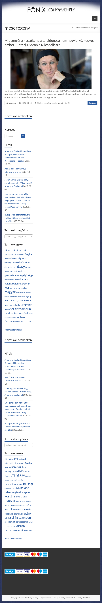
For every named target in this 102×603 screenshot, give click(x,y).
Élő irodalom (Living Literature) (50, 103)
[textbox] (19, 236)
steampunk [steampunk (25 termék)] (25, 309)
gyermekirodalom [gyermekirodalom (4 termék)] (17, 271)
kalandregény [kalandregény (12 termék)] (12, 283)
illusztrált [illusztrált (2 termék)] (11, 279)
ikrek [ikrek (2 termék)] (6, 279)
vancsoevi (12, 103)
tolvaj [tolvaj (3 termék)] (31, 313)
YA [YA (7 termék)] (22, 321)
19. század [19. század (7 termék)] (10, 250)
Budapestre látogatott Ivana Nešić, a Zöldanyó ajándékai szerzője (17, 217)
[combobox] (19, 236)
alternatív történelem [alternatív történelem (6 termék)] (14, 254)
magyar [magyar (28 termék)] (10, 292)
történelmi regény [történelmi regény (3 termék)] (11, 318)
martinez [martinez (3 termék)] (13, 297)
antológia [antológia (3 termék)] (8, 259)
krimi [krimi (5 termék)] (18, 288)
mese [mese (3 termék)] (18, 297)
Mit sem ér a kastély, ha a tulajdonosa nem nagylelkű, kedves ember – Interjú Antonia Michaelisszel (49, 42)
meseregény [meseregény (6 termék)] (25, 296)
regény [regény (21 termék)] (27, 305)
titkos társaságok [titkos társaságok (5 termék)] (20, 313)
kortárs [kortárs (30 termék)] (10, 287)
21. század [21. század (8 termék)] (20, 250)
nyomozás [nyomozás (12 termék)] (25, 300)
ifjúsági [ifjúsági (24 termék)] (28, 275)
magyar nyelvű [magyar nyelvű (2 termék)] (21, 292)
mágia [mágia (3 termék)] (17, 301)
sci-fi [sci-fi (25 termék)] (13, 309)
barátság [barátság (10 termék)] (16, 258)
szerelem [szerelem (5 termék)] (8, 313)
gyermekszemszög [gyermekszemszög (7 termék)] (14, 275)
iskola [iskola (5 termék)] (17, 279)
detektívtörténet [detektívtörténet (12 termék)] (21, 262)
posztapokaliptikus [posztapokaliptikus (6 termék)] (13, 305)
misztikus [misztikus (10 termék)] (10, 300)
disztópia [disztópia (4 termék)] (8, 267)
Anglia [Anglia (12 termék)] (28, 254)
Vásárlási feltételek (13, 329)
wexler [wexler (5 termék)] (17, 321)
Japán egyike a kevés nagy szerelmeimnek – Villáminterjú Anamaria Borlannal (18, 182)
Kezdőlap (84, 28)
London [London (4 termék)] (24, 288)
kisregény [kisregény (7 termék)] (25, 283)
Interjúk (66, 103)
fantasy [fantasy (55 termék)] (18, 266)
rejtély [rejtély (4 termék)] (7, 309)
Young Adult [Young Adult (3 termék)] (28, 322)
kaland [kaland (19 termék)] (24, 279)
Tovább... (92, 103)
